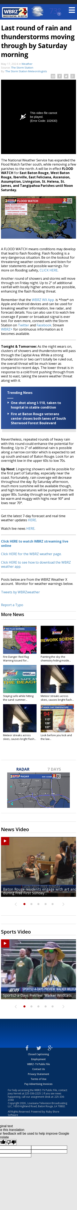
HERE (32, 520)
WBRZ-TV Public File (38, 1064)
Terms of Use (38, 1079)
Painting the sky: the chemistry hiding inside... (56, 658)
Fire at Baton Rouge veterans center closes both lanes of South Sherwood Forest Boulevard (38, 418)
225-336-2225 (33, 1093)
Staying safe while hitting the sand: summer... (18, 698)
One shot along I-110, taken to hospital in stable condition (36, 405)
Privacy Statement (38, 1074)
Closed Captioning (38, 1054)
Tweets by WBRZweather (20, 592)
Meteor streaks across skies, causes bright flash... (57, 698)
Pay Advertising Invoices (38, 1084)
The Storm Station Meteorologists (26, 71)
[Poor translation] (11, 1142)
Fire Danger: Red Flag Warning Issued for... (16, 658)
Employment (38, 1059)
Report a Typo (12, 605)
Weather (27, 64)
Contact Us (38, 1069)
